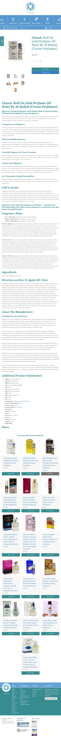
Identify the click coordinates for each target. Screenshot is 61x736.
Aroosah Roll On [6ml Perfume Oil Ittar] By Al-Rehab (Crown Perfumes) (29, 582)
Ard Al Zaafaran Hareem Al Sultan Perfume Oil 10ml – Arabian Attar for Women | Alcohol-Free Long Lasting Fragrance (30, 542)
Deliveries (34, 691)
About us (22, 694)
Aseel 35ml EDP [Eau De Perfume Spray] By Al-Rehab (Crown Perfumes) (30, 624)
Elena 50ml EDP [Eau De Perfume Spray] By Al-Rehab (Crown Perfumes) (30, 501)
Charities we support (25, 704)
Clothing (14, 696)
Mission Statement (24, 696)
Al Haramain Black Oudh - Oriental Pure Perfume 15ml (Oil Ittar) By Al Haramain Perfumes (10, 539)
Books (13, 694)
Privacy (34, 694)
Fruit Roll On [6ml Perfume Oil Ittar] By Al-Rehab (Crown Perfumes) (50, 582)
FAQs (21, 699)
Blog (21, 689)
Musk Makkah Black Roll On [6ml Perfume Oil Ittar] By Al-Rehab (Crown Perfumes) (50, 463)
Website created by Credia (8, 723)
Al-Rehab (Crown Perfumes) (21, 401)
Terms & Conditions (37, 689)
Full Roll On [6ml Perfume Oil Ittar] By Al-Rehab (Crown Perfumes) (30, 461)
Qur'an (13, 707)
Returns (34, 692)
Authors (14, 711)
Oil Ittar (16, 405)
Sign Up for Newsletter (51, 698)
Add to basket (45, 69)
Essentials (13, 23)
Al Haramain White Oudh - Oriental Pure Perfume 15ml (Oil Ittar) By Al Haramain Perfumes (30, 662)
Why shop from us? (24, 697)
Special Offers (13, 690)
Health (47, 23)
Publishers (14, 709)
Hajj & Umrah (25, 23)
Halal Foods (36, 23)
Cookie (34, 696)
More (52, 28)
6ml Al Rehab (18, 407)
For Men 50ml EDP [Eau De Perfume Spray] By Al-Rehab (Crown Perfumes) (10, 624)
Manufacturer (15, 712)
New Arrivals (15, 692)
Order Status (23, 691)
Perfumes (14, 706)
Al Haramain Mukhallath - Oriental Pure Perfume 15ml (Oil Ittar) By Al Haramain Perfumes (10, 585)
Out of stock (50, 473)
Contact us (22, 692)
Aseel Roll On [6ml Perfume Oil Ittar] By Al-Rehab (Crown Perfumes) (10, 461)
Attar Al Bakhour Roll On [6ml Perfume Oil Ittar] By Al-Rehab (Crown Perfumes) (50, 539)
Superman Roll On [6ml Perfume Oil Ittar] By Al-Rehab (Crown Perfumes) (10, 501)
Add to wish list (45, 72)
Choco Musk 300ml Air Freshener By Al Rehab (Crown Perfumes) (50, 624)
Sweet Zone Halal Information (24, 701)
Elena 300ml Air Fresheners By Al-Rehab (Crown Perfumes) (49, 501)
